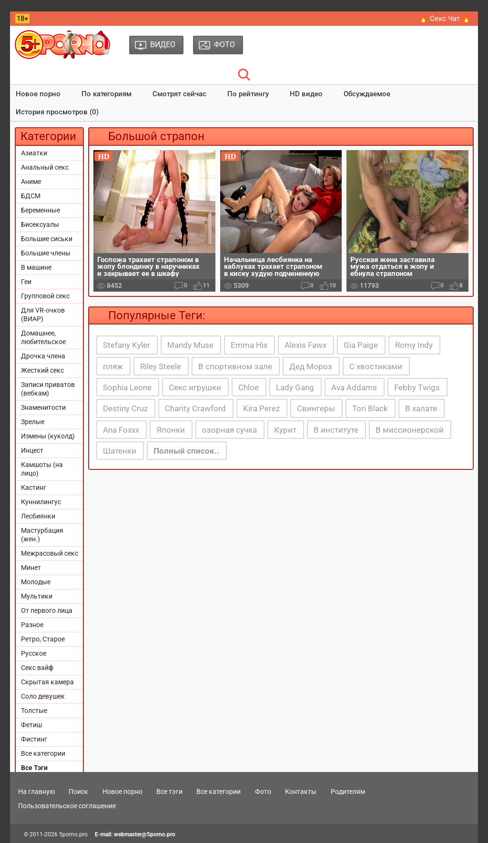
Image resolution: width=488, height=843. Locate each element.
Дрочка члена (43, 356)
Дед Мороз (310, 366)
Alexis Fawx (305, 345)
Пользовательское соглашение (67, 806)
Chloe (248, 387)
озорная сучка (229, 430)
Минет (31, 567)
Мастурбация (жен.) (42, 535)
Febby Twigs (417, 387)
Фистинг (34, 739)
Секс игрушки (195, 387)
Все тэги (169, 791)
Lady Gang (295, 387)
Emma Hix (249, 345)
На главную (36, 791)
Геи (26, 281)
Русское (33, 653)
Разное (32, 625)
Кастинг (33, 487)
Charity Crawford (195, 408)
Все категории (43, 753)
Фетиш (31, 725)
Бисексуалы (40, 224)
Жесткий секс (42, 370)
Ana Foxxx (121, 430)
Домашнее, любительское (43, 337)
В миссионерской (410, 430)
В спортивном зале (235, 366)
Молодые (36, 582)
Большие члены (46, 253)
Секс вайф (37, 667)
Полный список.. (186, 451)
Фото (263, 791)
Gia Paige (361, 345)
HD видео (306, 94)
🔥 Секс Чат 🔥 (445, 18)
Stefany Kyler (126, 345)
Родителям (348, 791)
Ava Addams (354, 387)
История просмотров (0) (57, 112)
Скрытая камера (47, 682)
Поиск (78, 791)
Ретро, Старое (43, 639)
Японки (170, 430)
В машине (36, 267)
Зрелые (32, 422)
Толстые (34, 710)
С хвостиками (375, 366)
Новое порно (38, 94)
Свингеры (316, 408)
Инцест (32, 450)
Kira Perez (261, 408)
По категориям (106, 94)
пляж (113, 366)
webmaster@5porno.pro (144, 834)
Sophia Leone (127, 387)
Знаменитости (43, 407)
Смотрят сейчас (179, 94)
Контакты (300, 791)
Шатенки (119, 451)
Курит (285, 430)
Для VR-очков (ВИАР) (43, 314)
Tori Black (370, 408)
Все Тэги (34, 768)
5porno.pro (73, 834)
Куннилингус (41, 502)
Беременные (40, 210)
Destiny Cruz (125, 408)
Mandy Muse (190, 345)
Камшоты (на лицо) (42, 469)
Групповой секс (45, 296)
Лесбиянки (38, 516)
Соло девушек (43, 696)
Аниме (31, 181)
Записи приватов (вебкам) (48, 389)
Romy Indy (414, 345)
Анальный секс (45, 167)
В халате (421, 408)
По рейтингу (248, 94)
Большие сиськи (46, 239)
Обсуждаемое (367, 94)
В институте (336, 430)
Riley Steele (160, 366)
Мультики (36, 596)
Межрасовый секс (49, 553)
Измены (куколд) (48, 436)
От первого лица (46, 610)
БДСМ (31, 196)
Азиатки (34, 153)
